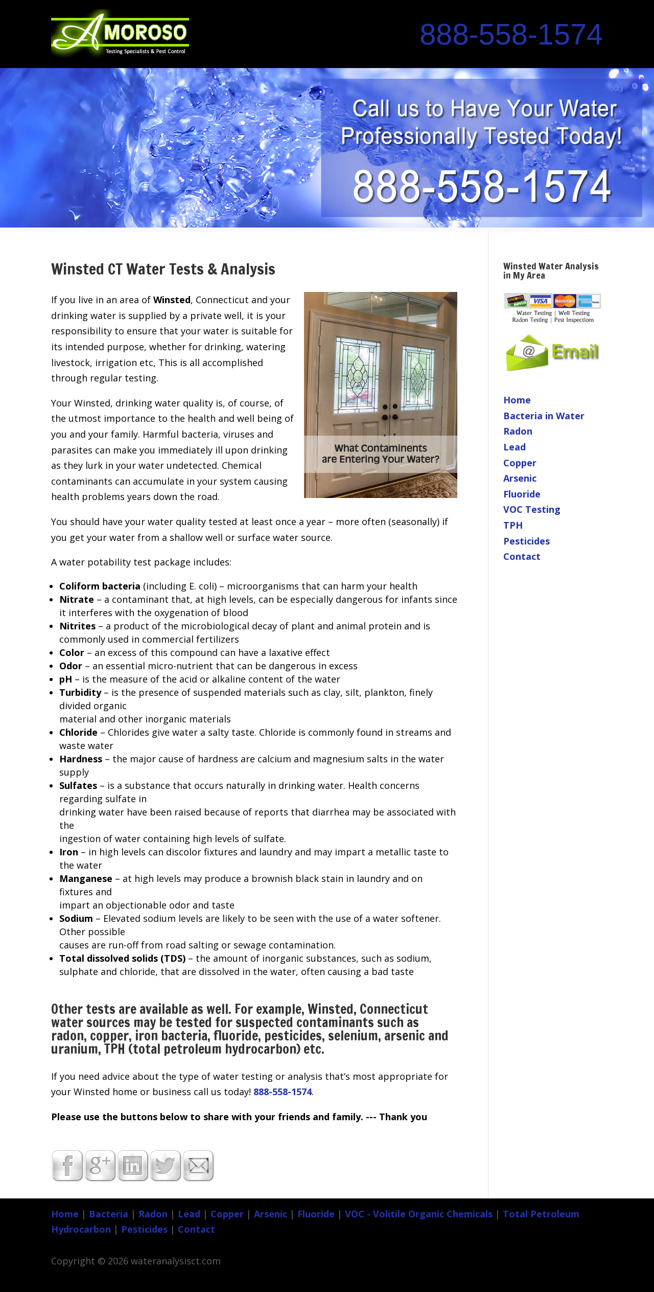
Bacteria (108, 1214)
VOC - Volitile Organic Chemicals (419, 1214)
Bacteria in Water (544, 416)
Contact (522, 556)
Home (517, 400)
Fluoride (522, 494)
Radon (517, 431)
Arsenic (519, 478)
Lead (514, 447)
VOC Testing (531, 509)
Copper (519, 463)
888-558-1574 (511, 34)
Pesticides (526, 541)
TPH (513, 525)
